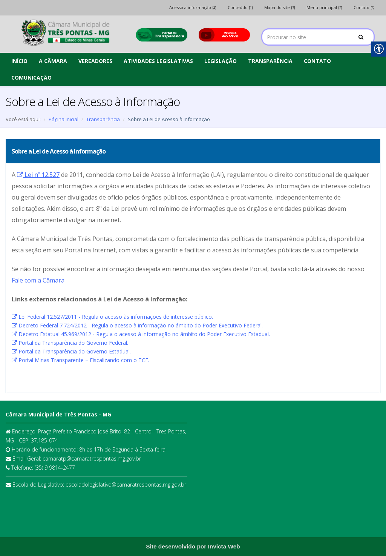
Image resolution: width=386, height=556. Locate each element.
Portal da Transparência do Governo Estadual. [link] (71, 351)
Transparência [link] (103, 119)
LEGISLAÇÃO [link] (220, 61)
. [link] (39, 280)
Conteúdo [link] (240, 7)
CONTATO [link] (317, 61)
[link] (65, 33)
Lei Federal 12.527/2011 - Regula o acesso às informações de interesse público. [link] (112, 316)
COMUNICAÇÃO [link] (31, 77)
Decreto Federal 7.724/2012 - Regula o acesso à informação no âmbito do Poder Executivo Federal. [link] (137, 325)
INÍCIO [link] (19, 61)
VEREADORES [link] (95, 61)
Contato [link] (364, 7)
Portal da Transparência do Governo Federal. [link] (70, 342)
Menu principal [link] (324, 7)
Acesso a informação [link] (192, 7)
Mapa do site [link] (279, 7)
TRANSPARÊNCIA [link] (270, 61)
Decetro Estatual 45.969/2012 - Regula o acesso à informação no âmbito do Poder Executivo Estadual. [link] (141, 334)
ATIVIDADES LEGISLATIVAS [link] (158, 61)
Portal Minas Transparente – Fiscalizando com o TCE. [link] (80, 360)
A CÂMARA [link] (53, 61)
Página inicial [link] (63, 119)
